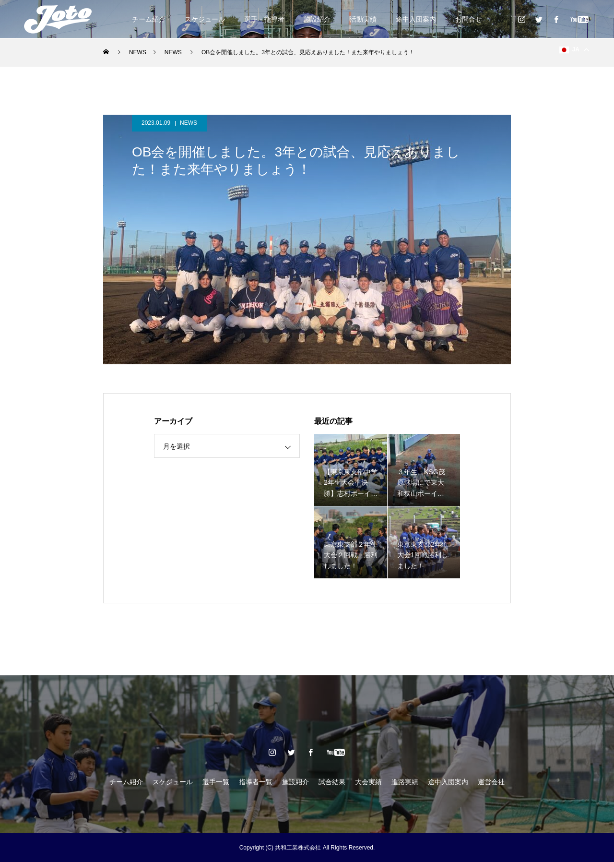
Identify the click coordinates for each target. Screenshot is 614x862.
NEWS (188, 123)
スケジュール (205, 19)
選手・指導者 (264, 19)
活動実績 (363, 19)
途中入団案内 (416, 19)
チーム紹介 (148, 19)
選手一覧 (215, 782)
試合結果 (332, 782)
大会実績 (368, 782)
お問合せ (468, 19)
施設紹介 (317, 19)
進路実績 (404, 782)
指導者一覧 (255, 782)
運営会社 (491, 782)
